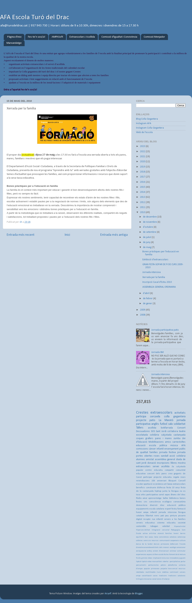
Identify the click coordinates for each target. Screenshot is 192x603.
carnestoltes (178, 442)
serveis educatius (145, 523)
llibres (174, 463)
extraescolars (161, 413)
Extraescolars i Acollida (82, 37)
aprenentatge (155, 498)
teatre (182, 431)
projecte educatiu (163, 477)
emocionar (181, 547)
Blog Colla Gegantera (147, 119)
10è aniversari (159, 481)
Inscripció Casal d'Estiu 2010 (157, 282)
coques (140, 438)
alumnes (140, 459)
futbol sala (166, 424)
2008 (143, 315)
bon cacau (149, 537)
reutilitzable (150, 572)
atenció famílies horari (168, 533)
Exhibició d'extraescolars (155, 259)
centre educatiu (154, 470)
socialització (147, 576)
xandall (164, 456)
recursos (181, 569)
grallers (149, 438)
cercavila (155, 416)
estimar (173, 551)
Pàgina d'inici (14, 37)
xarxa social (152, 579)
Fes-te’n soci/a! (36, 37)
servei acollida (161, 466)
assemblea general (165, 459)
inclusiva (165, 558)
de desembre (150, 217)
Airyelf (108, 593)
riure (159, 572)
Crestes (142, 413)
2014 (143, 192)
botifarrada (167, 428)
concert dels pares (157, 474)
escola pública (158, 445)
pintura (173, 516)
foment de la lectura (177, 555)
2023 (143, 146)
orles (143, 495)
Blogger (139, 593)
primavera (155, 569)
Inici (67, 235)
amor (145, 498)
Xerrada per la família (153, 277)
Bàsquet (172, 481)
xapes (167, 495)
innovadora (174, 558)
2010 (143, 212)
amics (168, 442)
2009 (143, 310)
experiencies (141, 555)
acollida (152, 428)
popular (147, 569)
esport (168, 509)
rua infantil (157, 519)
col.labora (172, 431)
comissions (142, 449)
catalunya (181, 537)
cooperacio (174, 541)
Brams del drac (178, 495)
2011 (143, 207)
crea (170, 474)
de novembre (150, 222)
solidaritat (179, 424)
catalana (173, 537)
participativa (152, 495)
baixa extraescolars (176, 484)
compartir (169, 470)
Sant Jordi (161, 431)
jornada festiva (167, 452)
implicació (157, 558)
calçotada (166, 435)
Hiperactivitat (179, 526)
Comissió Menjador (154, 37)
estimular (181, 551)
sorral (161, 495)
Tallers (139, 427)
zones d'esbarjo (163, 579)
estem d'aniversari (161, 551)
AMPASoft (57, 37)
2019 (143, 167)
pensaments (141, 565)
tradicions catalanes (176, 576)
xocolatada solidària (147, 435)
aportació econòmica (153, 484)
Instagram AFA (143, 123)
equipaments (142, 509)
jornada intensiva (167, 512)
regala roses (179, 477)
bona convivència (161, 537)
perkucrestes (153, 565)
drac (162, 505)
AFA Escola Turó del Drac (34, 17)
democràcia (141, 505)
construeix (151, 488)
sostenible (141, 526)
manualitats (157, 562)
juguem (182, 558)
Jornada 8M (157, 352)
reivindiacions (142, 481)
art (165, 484)
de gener (148, 303)
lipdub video (147, 562)
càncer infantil (156, 449)
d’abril (146, 293)
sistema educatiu (166, 523)
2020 (143, 161)
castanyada (179, 435)
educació (141, 445)
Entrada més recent (20, 235)
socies (155, 576)
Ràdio (138, 498)
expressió (151, 555)
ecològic (173, 547)
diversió (153, 505)
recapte (147, 519)
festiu (174, 509)
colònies (139, 541)
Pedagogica (175, 530)
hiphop (158, 491)
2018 (143, 172)
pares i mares (163, 438)
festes (166, 555)
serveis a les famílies (174, 519)
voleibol (166, 526)
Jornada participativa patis (165, 330)
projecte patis (145, 420)
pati (162, 516)
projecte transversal (168, 569)
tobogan (154, 526)
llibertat (149, 516)
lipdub (138, 562)
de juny (147, 242)
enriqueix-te (141, 551)
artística (152, 533)
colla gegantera (174, 416)
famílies (153, 452)
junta (164, 491)
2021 (143, 156)
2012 (143, 202)
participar (147, 477)
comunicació (165, 541)
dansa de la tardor (144, 544)
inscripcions (163, 463)
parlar (183, 562)
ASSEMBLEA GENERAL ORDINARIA (159, 287)
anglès (155, 424)
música (174, 445)
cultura (182, 541)
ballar (165, 498)
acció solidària (177, 456)
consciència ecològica (160, 502)
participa (141, 416)
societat (181, 523)
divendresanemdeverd (145, 547)
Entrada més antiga (114, 235)
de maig (147, 247)
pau (167, 516)
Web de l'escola (144, 132)
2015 (143, 187)
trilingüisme (141, 579)
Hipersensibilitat (143, 530)
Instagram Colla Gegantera (150, 128)
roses (157, 456)
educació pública (176, 505)
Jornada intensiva (151, 272)
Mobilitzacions (156, 442)
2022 (143, 151)
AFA (183, 445)
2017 (143, 177)
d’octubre (148, 227)
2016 (143, 182)
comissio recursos (151, 541)
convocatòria (179, 502)
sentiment (174, 572)
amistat (150, 459)
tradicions (163, 576)
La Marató (166, 420)
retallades (140, 572)
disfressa (161, 488)
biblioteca (174, 498)
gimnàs (144, 558)
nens (156, 516)
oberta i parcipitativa (171, 562)
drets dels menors (162, 547)
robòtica (165, 572)
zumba (177, 438)
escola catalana (156, 509)
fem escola (159, 555)
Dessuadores (143, 431)
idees (150, 558)
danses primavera (161, 544)
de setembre (150, 232)
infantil (153, 512)
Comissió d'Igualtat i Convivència (119, 37)
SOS (153, 431)
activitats (179, 412)
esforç (149, 551)
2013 (143, 197)
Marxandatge (14, 43)
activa (145, 533)
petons (163, 565)
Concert (181, 428)
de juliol (147, 237)
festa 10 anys (173, 488)
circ (145, 502)
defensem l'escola (177, 544)
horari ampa (142, 512)
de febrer (148, 298)
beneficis (140, 488)
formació (181, 509)
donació (151, 463)
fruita (138, 558)
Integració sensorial (160, 530)
